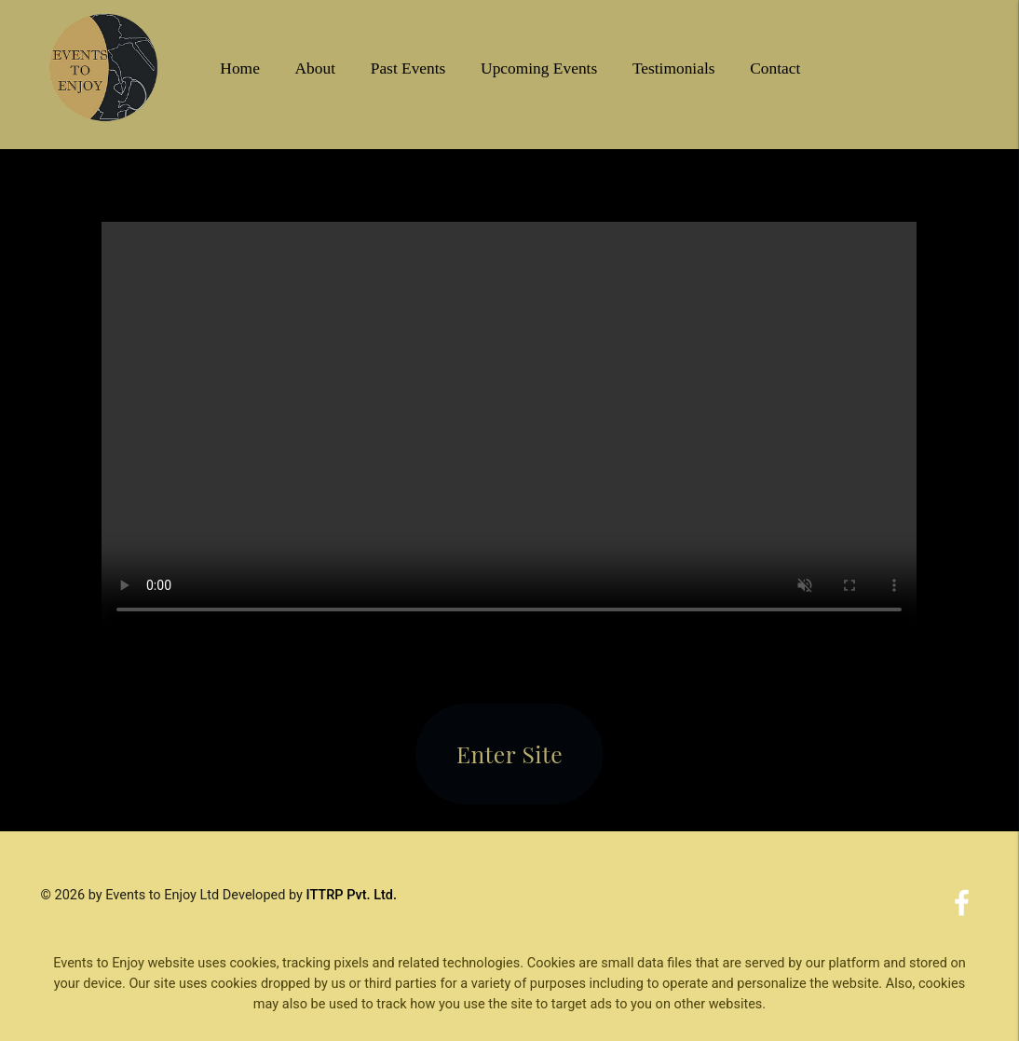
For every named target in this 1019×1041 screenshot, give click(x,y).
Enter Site (509, 753)
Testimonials (673, 68)
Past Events (408, 68)
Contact (775, 68)
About (315, 68)
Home (240, 68)
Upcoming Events (539, 68)
